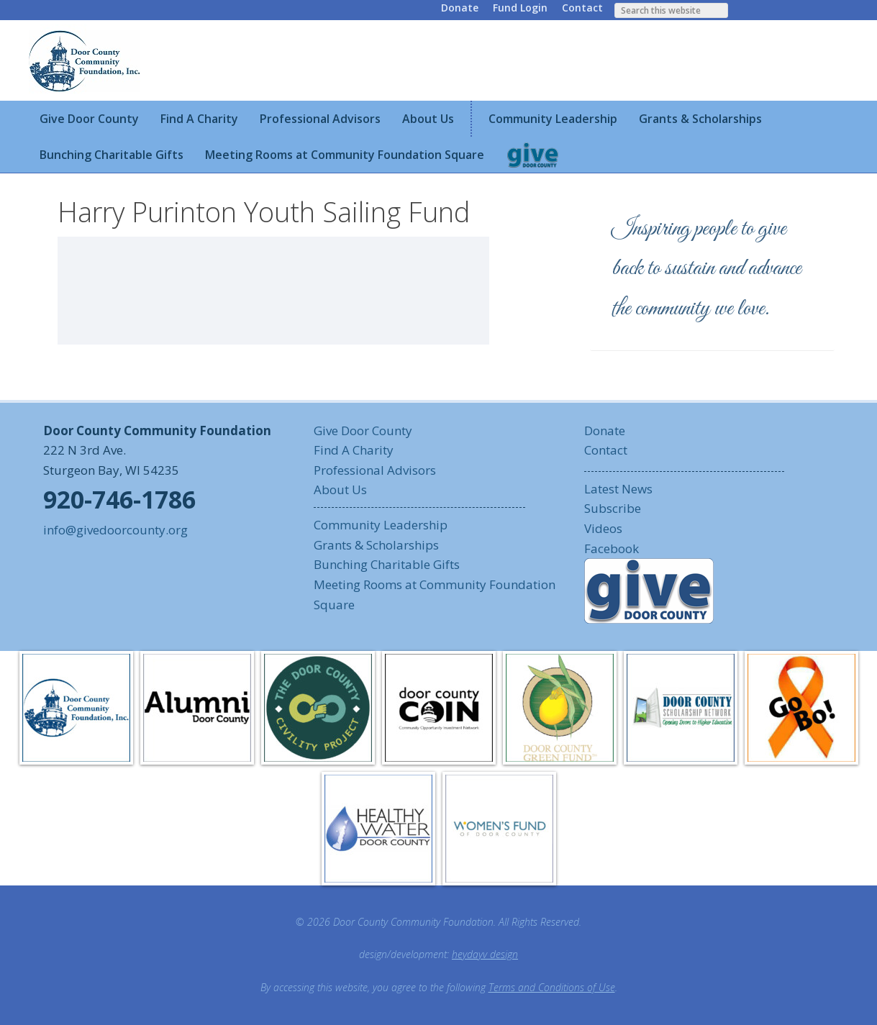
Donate (459, 7)
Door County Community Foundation (86, 60)
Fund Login (520, 7)
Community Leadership (380, 524)
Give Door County (363, 430)
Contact (582, 7)
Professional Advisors (375, 470)
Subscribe (612, 508)
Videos (603, 528)
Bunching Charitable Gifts (387, 564)
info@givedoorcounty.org (115, 529)
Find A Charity (354, 450)
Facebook (611, 548)
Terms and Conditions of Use (552, 987)
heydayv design (485, 954)
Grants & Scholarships (376, 545)
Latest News (618, 488)
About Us (340, 489)
